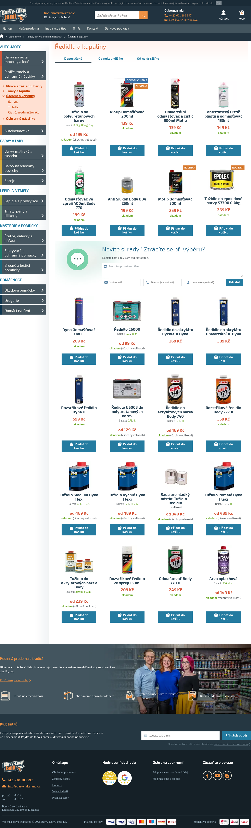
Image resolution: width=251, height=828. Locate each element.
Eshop (7, 28)
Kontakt (92, 28)
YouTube (217, 775)
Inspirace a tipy (55, 28)
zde (211, 3)
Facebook (207, 775)
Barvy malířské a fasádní (18, 153)
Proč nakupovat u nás (14, 680)
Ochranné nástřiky (20, 119)
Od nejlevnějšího (110, 59)
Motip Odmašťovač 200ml (127, 114)
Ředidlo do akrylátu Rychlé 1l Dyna (175, 332)
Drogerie (11, 300)
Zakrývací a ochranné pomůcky (20, 253)
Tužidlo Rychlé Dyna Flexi (127, 497)
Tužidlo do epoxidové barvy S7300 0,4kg (223, 201)
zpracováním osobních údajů (232, 744)
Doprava (57, 785)
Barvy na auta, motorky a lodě (16, 59)
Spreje (9, 180)
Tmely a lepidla (18, 91)
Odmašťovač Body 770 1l (175, 581)
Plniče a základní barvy (24, 86)
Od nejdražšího (148, 59)
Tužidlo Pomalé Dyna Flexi (223, 497)
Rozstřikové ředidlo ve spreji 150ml (127, 581)
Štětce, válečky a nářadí (18, 238)
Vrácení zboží (60, 791)
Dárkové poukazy (117, 28)
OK (219, 3)
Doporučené (73, 59)
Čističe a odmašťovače (23, 112)
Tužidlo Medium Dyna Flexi (79, 497)
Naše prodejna (28, 28)
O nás (77, 28)
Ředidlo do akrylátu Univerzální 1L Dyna (223, 332)
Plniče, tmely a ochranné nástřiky (44, 36)
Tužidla (13, 107)
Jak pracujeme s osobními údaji (171, 772)
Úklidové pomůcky (19, 290)
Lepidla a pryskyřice (21, 201)
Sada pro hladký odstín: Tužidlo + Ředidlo (175, 499)
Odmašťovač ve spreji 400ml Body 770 (79, 203)
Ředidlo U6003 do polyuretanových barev (127, 411)
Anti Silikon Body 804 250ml (127, 201)
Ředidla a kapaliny (78, 36)
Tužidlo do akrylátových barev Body (79, 583)
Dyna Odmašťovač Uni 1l (79, 332)
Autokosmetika (16, 131)
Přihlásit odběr (236, 735)
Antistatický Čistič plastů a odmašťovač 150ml (223, 116)
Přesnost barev (60, 797)
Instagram (227, 775)
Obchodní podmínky (64, 772)
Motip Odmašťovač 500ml (175, 201)
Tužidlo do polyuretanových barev (79, 116)
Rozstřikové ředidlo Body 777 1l (223, 410)
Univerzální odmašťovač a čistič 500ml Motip (175, 116)
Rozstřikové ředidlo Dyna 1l (79, 410)
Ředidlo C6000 (127, 329)
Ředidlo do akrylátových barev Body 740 (175, 412)
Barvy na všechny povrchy (19, 168)
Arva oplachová (223, 579)
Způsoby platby (61, 778)
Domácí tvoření (17, 310)
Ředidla (13, 102)
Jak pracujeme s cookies (166, 778)
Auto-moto (15, 36)
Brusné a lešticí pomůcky (17, 267)
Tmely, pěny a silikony (15, 213)
